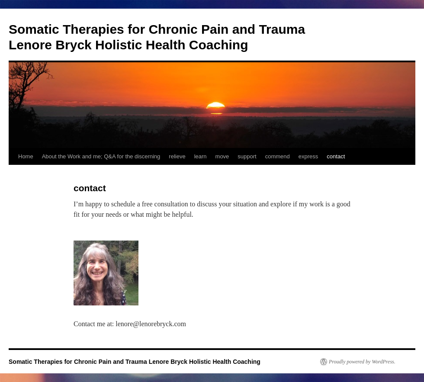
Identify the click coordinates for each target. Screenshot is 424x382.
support (247, 156)
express (308, 156)
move (222, 156)
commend (277, 156)
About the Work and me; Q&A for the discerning (101, 156)
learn (200, 156)
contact (336, 156)
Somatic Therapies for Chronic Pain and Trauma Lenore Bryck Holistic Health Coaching (134, 361)
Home (25, 156)
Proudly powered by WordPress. (362, 362)
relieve (177, 156)
